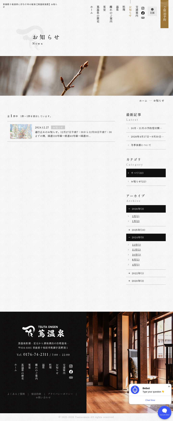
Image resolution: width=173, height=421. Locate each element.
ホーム (92, 9)
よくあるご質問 (16, 394)
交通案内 (137, 11)
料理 (124, 8)
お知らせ (130, 11)
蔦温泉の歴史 (98, 14)
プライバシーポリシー (60, 394)
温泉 (117, 8)
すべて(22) (137, 172)
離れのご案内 (111, 14)
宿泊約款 (36, 394)
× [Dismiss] (169, 386)
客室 (104, 8)
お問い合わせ (43, 397)
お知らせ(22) (138, 181)
